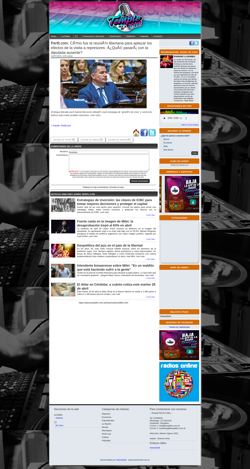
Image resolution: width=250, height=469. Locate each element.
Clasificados (115, 36)
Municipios (107, 430)
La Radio (65, 36)
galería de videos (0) (92, 139)
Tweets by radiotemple (179, 327)
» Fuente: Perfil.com (61, 125)
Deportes (106, 414)
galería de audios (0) (119, 139)
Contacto (158, 36)
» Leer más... (151, 215)
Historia (59, 418)
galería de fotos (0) (64, 139)
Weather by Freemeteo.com (179, 165)
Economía (106, 417)
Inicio (53, 36)
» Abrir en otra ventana (190, 125)
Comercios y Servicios (93, 36)
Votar (194, 153)
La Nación (106, 424)
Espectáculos (108, 420)
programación (169, 52)
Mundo (105, 427)
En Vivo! (59, 425)
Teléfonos (130, 36)
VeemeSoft (165, 316)
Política (105, 437)
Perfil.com (106, 434)
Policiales (106, 440)
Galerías (144, 36)
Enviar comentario (139, 181)
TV (76, 36)
